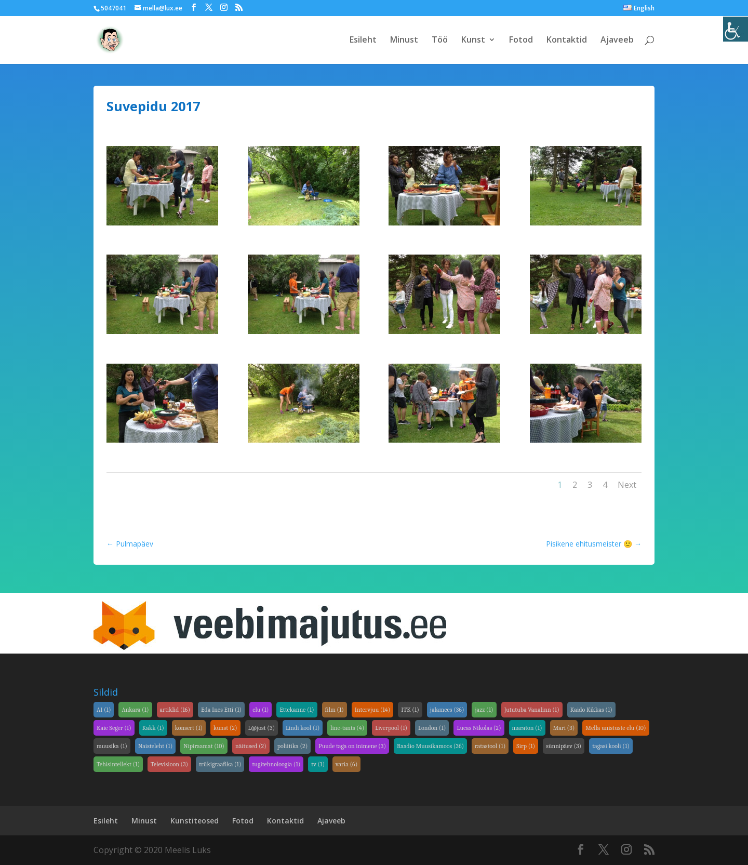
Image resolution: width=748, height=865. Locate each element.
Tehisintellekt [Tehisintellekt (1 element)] (118, 764)
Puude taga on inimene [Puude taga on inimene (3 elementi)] (352, 746)
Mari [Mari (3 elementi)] (564, 727)
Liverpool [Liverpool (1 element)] (391, 727)
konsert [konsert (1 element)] (189, 727)
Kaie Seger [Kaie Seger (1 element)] (114, 727)
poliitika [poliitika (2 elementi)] (292, 746)
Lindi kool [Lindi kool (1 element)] (302, 727)
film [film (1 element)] (334, 709)
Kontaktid (566, 41)
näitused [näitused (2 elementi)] (250, 746)
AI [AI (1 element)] (104, 709)
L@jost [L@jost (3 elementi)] (261, 727)
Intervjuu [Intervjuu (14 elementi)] (373, 709)
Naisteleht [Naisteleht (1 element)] (155, 746)
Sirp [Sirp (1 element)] (525, 746)
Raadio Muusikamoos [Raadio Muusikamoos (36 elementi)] (430, 746)
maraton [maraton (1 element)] (527, 727)
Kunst (473, 41)
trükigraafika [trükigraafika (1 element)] (220, 764)
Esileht (363, 41)
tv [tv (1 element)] (318, 764)
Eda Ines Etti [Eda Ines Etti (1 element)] (221, 709)
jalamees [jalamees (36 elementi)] (447, 709)
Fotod (521, 41)
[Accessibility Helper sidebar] (735, 29)
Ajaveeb (617, 41)
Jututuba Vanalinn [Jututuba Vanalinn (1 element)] (531, 709)
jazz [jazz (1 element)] (484, 709)
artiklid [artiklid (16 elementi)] (175, 709)
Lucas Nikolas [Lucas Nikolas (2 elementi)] (479, 727)
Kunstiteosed (194, 821)
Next (627, 484)
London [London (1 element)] (432, 727)
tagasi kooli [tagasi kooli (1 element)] (611, 746)
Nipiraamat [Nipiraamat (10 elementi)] (203, 746)
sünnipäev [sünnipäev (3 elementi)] (563, 746)
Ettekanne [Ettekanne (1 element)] (296, 709)
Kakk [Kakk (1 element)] (153, 727)
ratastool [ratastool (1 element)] (490, 746)
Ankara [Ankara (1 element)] (135, 709)
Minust (404, 41)
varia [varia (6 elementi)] (346, 764)
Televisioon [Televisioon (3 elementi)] (169, 764)
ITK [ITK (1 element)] (410, 709)
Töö (440, 41)
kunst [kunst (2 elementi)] (225, 727)
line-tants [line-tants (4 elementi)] (347, 727)
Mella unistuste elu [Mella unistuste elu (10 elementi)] (615, 727)
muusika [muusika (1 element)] (112, 746)
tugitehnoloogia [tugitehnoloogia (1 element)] (276, 764)
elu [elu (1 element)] (260, 709)
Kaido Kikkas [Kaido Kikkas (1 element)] (591, 709)
